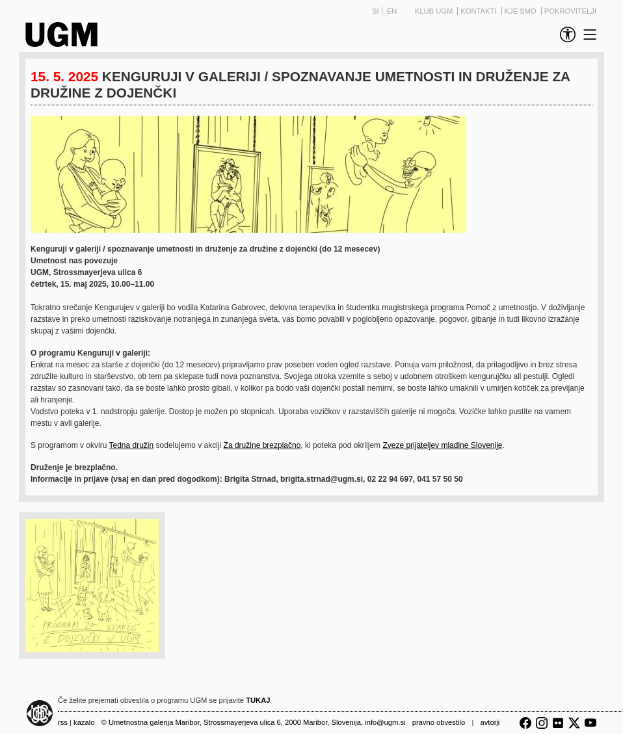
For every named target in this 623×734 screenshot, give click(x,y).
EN (392, 11)
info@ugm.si (385, 722)
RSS (63, 722)
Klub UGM (435, 11)
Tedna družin (131, 445)
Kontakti (479, 11)
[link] (565, 34)
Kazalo (83, 722)
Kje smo (521, 11)
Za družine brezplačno (262, 445)
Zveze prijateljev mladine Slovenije (442, 445)
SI (375, 11)
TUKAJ (258, 700)
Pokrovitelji (570, 11)
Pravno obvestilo (438, 722)
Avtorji (489, 722)
